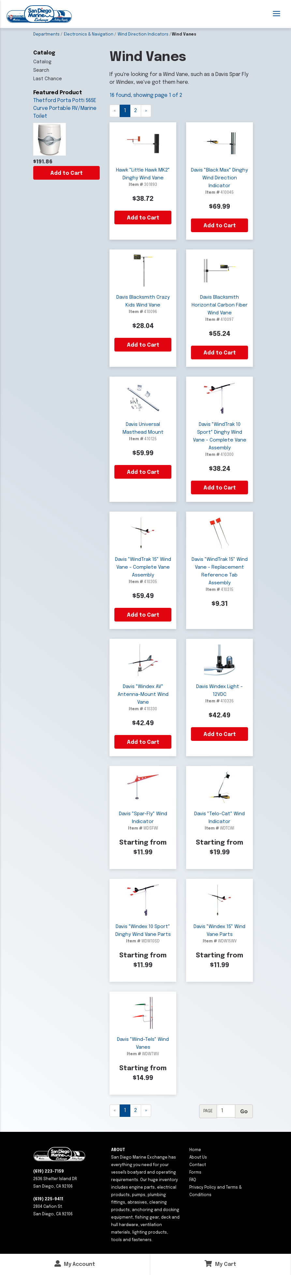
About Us (198, 1158)
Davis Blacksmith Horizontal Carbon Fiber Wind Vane (220, 305)
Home (195, 1150)
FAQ (192, 1180)
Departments (46, 35)
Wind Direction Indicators (143, 35)
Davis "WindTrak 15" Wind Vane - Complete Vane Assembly (143, 567)
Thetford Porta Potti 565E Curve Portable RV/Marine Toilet (64, 108)
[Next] (146, 111)
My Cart (220, 1263)
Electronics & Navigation (88, 35)
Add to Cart (66, 173)
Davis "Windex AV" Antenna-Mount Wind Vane (143, 694)
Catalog (42, 62)
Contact (197, 1165)
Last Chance (47, 79)
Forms (195, 1173)
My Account (74, 1263)
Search (41, 70)
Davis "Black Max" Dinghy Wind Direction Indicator (219, 178)
